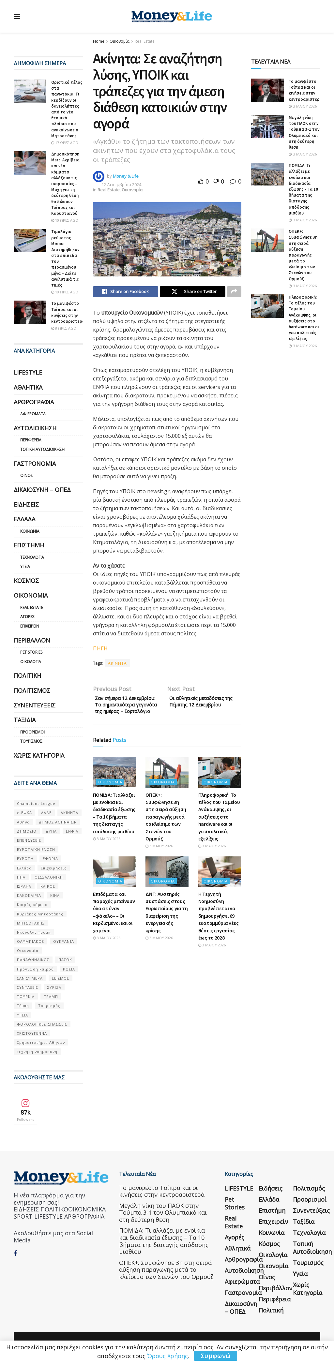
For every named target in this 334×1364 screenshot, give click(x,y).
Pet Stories (31, 652)
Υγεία (25, 566)
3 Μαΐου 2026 (106, 858)
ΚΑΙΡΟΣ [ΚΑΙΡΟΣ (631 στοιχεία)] (47, 886)
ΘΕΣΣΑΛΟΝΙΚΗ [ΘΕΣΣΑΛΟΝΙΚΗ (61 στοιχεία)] (49, 877)
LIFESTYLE (28, 372)
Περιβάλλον (32, 640)
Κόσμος (26, 581)
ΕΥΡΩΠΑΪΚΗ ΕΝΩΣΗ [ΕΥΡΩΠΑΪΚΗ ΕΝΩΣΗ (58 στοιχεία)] (36, 849)
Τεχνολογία (32, 557)
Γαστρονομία (35, 463)
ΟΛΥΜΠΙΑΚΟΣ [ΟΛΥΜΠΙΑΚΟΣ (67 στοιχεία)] (30, 941)
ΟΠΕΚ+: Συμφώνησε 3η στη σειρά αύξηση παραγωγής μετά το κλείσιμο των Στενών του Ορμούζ (165, 836)
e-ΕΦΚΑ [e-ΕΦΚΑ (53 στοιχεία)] (24, 812)
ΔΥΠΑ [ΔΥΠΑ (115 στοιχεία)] (51, 831)
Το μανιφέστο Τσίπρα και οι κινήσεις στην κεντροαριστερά (68, 312)
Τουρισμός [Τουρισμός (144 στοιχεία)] (49, 1005)
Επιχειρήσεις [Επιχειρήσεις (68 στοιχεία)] (54, 868)
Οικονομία (119, 41)
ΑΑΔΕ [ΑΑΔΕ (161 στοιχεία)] (46, 812)
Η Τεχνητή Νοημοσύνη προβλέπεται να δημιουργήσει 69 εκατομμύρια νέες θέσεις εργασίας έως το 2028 (218, 935)
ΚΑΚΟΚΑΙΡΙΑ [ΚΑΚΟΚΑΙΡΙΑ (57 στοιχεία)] (29, 895)
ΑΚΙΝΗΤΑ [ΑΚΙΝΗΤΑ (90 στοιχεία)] (69, 812)
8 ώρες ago (63, 328)
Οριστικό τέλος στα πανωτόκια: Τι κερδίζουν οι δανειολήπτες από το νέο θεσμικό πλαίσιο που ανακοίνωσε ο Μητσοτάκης (66, 109)
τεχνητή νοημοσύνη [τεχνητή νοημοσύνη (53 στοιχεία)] (37, 1051)
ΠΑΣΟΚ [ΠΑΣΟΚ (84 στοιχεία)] (65, 959)
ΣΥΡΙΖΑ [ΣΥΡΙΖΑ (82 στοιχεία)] (54, 987)
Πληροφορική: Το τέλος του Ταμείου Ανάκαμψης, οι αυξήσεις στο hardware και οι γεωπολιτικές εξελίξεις (219, 836)
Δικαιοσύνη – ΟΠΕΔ (42, 490)
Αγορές (27, 616)
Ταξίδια (25, 720)
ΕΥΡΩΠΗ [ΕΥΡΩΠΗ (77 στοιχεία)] (25, 858)
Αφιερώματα (33, 414)
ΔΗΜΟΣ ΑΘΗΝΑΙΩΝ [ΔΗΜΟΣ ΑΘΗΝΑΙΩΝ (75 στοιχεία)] (58, 822)
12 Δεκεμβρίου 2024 (121, 184)
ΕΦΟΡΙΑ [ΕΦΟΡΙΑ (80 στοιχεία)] (50, 858)
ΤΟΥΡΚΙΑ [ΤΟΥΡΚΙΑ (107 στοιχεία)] (26, 996)
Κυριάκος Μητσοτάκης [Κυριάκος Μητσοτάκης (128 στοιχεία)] (40, 914)
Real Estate (145, 41)
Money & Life (126, 176)
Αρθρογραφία (34, 402)
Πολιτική (27, 675)
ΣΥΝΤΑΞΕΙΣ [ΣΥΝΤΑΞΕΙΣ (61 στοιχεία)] (27, 987)
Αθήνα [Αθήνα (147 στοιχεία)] (23, 822)
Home (98, 41)
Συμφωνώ (216, 1356)
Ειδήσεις (26, 504)
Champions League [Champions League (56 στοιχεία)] (36, 803)
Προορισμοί (32, 732)
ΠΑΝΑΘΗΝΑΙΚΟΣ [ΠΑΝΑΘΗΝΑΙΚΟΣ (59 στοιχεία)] (33, 959)
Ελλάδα (24, 519)
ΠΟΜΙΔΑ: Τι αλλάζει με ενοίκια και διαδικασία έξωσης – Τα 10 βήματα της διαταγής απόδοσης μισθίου (303, 189)
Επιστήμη (29, 545)
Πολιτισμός (32, 690)
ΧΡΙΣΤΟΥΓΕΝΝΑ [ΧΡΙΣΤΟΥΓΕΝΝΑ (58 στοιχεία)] (32, 1033)
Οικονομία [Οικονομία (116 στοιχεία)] (27, 950)
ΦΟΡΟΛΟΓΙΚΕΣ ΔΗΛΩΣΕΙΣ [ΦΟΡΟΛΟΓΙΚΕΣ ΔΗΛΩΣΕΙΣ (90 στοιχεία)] (42, 1024)
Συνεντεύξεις (34, 705)
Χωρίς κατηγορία (39, 755)
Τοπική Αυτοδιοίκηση (42, 449)
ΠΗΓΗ (100, 650)
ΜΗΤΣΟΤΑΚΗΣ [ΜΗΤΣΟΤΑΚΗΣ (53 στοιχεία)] (31, 923)
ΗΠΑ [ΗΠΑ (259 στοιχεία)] (21, 877)
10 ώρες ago (64, 220)
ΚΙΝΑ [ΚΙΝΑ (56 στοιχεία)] (55, 895)
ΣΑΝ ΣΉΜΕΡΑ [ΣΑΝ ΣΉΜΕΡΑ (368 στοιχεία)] (30, 978)
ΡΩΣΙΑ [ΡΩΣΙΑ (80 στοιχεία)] (69, 969)
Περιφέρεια (30, 440)
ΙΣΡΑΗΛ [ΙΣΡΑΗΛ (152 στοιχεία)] (24, 886)
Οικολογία (30, 661)
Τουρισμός (31, 741)
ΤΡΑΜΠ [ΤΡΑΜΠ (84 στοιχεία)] (51, 996)
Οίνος (26, 475)
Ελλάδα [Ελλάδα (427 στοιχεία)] (24, 868)
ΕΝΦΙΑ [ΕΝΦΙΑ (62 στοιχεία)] (72, 831)
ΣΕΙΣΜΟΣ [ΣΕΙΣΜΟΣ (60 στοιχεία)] (60, 978)
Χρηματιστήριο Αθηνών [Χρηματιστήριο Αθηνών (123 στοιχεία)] (41, 1042)
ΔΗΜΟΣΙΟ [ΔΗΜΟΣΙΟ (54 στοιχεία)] (27, 831)
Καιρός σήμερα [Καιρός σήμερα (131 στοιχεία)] (32, 904)
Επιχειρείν (29, 626)
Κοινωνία (29, 531)
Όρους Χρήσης (167, 1356)
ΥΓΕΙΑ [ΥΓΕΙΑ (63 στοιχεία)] (22, 1015)
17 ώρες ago (64, 142)
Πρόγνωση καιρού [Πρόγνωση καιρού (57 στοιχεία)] (35, 969)
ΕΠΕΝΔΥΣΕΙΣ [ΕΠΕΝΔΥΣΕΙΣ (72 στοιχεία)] (29, 840)
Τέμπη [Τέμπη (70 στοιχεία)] (23, 1005)
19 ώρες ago (64, 291)
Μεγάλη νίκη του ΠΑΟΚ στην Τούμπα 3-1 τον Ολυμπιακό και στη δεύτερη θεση (304, 132)
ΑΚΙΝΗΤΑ (117, 665)
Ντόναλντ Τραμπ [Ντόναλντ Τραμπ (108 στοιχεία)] (34, 932)
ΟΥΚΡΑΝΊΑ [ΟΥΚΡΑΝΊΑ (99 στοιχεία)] (63, 941)
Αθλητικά (28, 387)
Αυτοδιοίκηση (35, 428)
